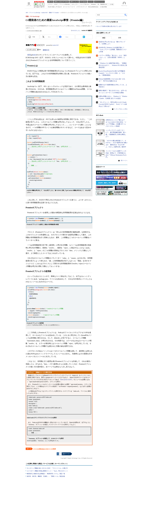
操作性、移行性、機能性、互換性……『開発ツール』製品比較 (46, 476)
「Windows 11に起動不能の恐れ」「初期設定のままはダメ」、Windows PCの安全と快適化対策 (113, 65)
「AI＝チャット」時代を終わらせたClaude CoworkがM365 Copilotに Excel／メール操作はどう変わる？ (113, 104)
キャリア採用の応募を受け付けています (109, 26)
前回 (29, 55)
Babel (34, 55)
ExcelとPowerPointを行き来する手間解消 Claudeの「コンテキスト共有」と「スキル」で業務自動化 (112, 73)
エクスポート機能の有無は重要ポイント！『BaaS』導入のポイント (47, 471)
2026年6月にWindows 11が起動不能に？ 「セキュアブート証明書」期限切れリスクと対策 (113, 49)
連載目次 (46, 50)
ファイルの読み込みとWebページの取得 (44, 449)
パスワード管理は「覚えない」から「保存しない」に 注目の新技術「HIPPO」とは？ (113, 57)
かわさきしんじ (76, 30)
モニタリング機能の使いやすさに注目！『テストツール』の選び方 (47, 468)
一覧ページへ (123, 160)
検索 (125, 14)
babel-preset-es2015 (66, 379)
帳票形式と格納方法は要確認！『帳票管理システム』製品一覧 (46, 473)
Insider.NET (56, 45)
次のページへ (66, 454)
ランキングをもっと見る (120, 109)
